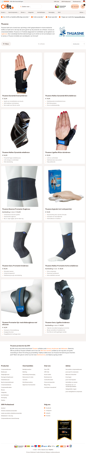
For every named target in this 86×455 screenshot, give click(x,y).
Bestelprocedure (27, 369)
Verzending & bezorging (29, 374)
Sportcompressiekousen (7, 382)
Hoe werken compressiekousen (74, 369)
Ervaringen (68, 377)
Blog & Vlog (47, 385)
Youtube (47, 416)
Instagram (47, 410)
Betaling (25, 372)
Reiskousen (4, 372)
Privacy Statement (31, 452)
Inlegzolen (4, 392)
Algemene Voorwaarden (29, 385)
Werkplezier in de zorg (7, 416)
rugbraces (4, 34)
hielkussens (64, 348)
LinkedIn (47, 413)
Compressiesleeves (6, 385)
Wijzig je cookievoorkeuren (53, 452)
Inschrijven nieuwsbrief (50, 387)
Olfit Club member (45, 351)
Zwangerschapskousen (7, 377)
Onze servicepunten (49, 382)
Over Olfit (46, 369)
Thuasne (35, 348)
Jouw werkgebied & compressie (74, 391)
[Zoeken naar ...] (21, 6)
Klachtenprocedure (28, 382)
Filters (6, 44)
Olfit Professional (65, 1)
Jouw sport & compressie (72, 372)
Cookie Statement (40, 452)
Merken (3, 400)
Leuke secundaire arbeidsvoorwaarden (11, 413)
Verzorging (4, 397)
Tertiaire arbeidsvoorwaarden (9, 410)
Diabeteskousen (5, 379)
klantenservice (41, 355)
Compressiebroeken (6, 387)
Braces (3, 390)
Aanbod (3, 408)
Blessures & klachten (71, 374)
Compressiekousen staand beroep (10, 418)
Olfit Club (56, 1)
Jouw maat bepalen (71, 379)
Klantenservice (77, 1)
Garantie (25, 379)
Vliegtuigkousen (5, 374)
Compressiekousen (6, 369)
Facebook (47, 408)
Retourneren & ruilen (28, 377)
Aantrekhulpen (5, 395)
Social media (47, 374)
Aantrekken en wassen (71, 382)
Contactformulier (48, 379)
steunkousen (55, 348)
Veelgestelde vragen (71, 389)
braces (49, 348)
